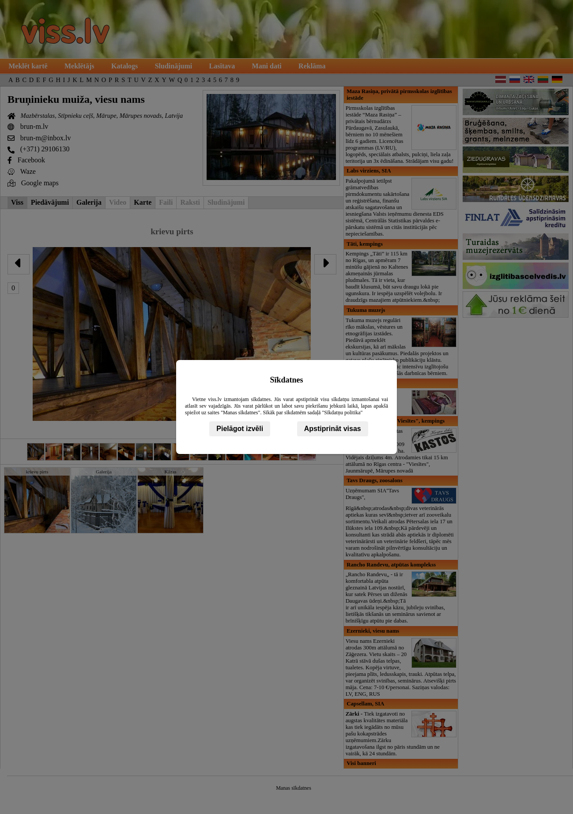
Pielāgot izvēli (239, 428)
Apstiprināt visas (332, 428)
